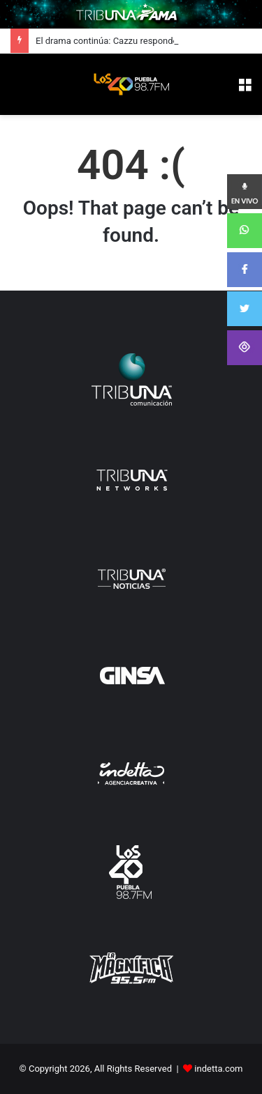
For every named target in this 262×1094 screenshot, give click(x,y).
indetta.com (218, 1068)
